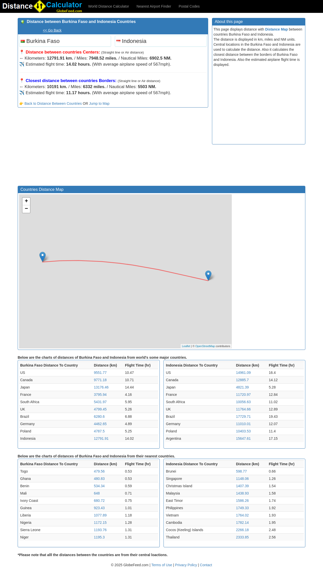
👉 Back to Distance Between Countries (50, 103)
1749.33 (242, 508)
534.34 (99, 486)
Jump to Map (99, 103)
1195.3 (99, 537)
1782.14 (242, 523)
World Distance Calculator (108, 6)
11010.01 (243, 424)
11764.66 (243, 409)
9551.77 (100, 373)
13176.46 (101, 387)
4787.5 (99, 431)
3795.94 (100, 395)
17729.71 (243, 416)
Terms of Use (162, 565)
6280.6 (99, 416)
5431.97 (100, 402)
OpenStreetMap (205, 346)
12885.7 (242, 380)
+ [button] (26, 201)
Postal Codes (189, 6)
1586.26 (242, 501)
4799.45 (100, 409)
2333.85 (242, 537)
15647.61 (243, 438)
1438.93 (242, 493)
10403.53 (243, 431)
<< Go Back (52, 30)
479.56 (99, 471)
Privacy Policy (186, 565)
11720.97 (243, 395)
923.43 (99, 508)
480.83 (99, 479)
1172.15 (100, 523)
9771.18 (100, 380)
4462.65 (100, 424)
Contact (206, 565)
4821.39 (242, 387)
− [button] (26, 209)
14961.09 (243, 373)
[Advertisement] (113, 148)
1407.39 (242, 486)
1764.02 (242, 515)
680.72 (99, 501)
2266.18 (242, 530)
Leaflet (186, 346)
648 (97, 493)
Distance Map (276, 29)
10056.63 (243, 402)
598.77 (241, 471)
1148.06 (242, 479)
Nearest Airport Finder (154, 6)
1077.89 (100, 515)
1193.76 (100, 530)
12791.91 (101, 438)
